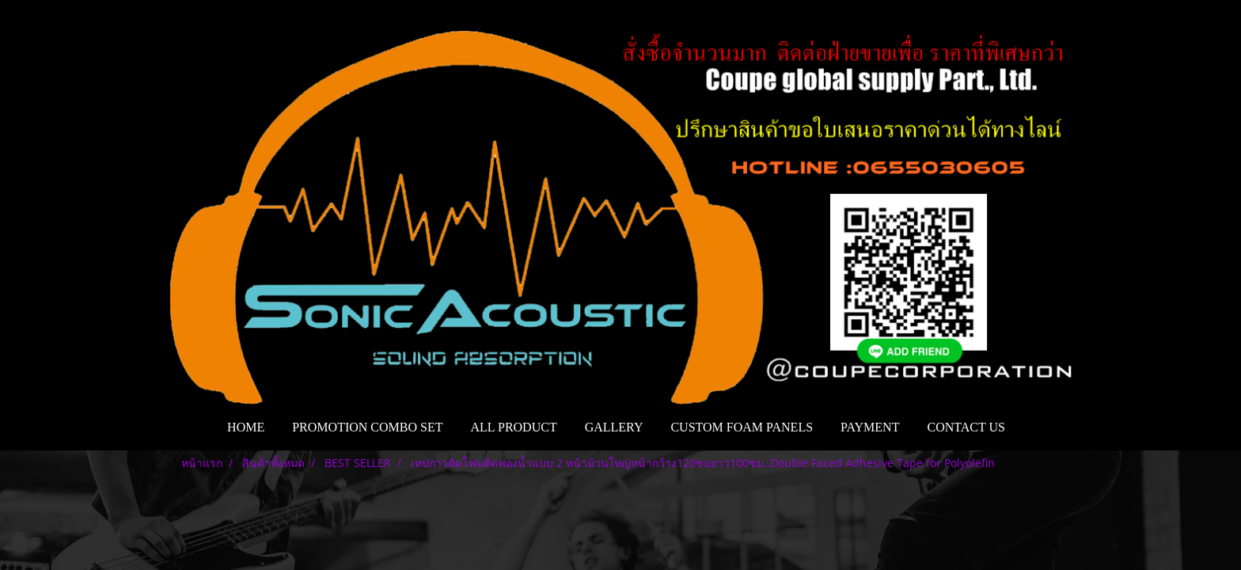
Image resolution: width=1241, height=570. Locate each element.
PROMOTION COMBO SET (367, 427)
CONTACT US (965, 427)
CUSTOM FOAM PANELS (741, 427)
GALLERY (614, 427)
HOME (245, 427)
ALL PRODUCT (513, 427)
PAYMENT (870, 427)
